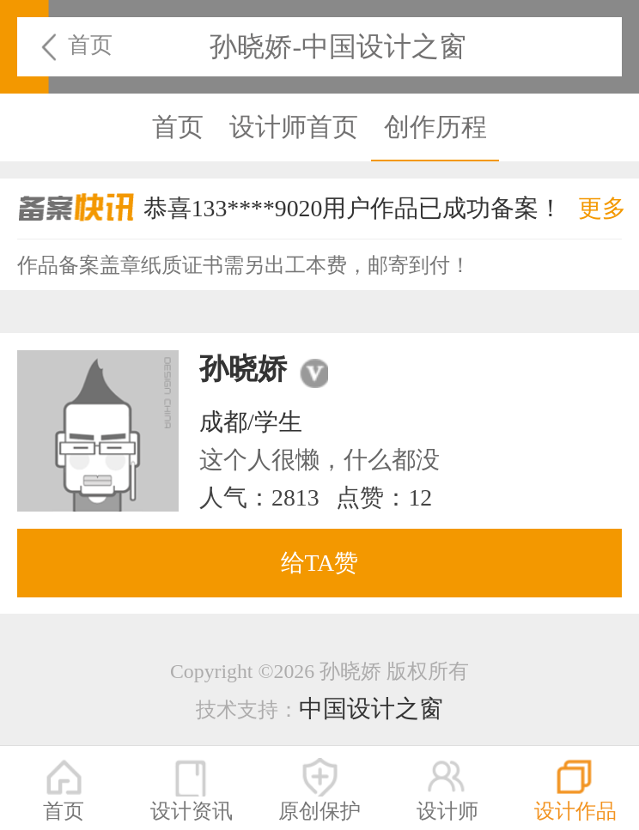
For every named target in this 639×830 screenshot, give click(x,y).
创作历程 (435, 126)
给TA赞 (320, 562)
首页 (90, 45)
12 (420, 497)
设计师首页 (293, 126)
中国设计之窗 (371, 708)
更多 (602, 208)
